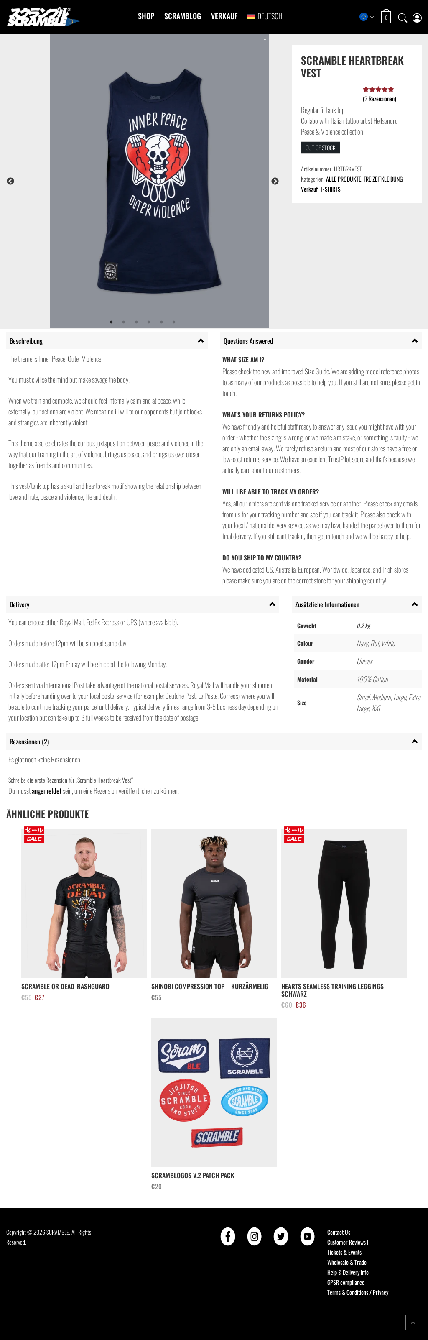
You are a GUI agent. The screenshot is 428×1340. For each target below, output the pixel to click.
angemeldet (46, 790)
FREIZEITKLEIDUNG (383, 178)
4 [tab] (149, 322)
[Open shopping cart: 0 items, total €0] (387, 17)
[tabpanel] (159, 181)
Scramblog (182, 15)
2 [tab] (124, 322)
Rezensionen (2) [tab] (29, 741)
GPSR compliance (345, 1282)
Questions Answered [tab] (248, 341)
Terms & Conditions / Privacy (357, 1292)
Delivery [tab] (19, 604)
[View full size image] (159, 181)
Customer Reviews (346, 1242)
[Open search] (403, 16)
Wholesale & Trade (347, 1262)
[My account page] (417, 17)
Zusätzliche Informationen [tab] (327, 604)
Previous (10, 181)
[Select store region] (367, 17)
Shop (146, 15)
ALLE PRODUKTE (343, 178)
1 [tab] (111, 322)
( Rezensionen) (379, 98)
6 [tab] (174, 322)
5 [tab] (161, 322)
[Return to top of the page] (412, 1322)
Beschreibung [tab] (26, 341)
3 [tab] (136, 322)
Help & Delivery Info (348, 1272)
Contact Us (338, 1231)
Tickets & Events (344, 1252)
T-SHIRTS (330, 188)
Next (275, 181)
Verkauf (224, 15)
